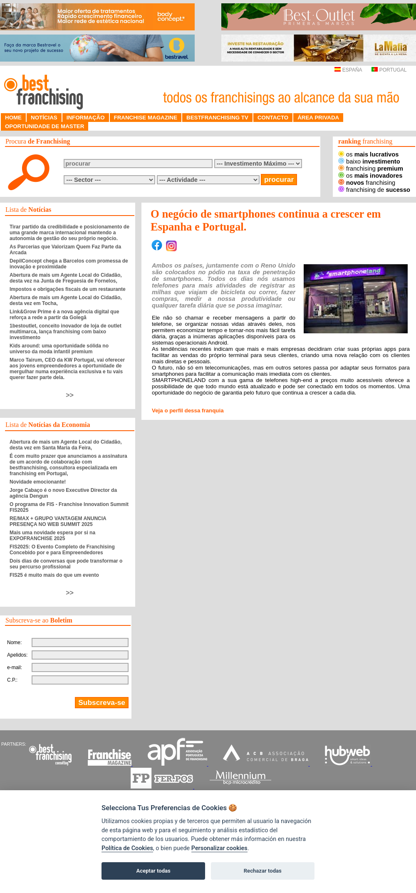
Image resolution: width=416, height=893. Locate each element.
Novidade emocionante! (38, 482)
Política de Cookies (127, 848)
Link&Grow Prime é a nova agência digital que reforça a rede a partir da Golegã (64, 314)
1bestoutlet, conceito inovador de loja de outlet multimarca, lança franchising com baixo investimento (65, 331)
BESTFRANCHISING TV (217, 117)
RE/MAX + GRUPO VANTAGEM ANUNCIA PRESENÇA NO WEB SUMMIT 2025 (58, 521)
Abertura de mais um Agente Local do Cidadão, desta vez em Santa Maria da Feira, (66, 445)
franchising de (374, 189)
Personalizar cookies (219, 848)
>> (70, 395)
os (368, 154)
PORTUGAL (388, 70)
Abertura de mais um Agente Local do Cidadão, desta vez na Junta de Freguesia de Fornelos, (66, 278)
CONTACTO (273, 117)
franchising (370, 168)
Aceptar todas (153, 871)
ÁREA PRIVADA (318, 117)
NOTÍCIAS (44, 117)
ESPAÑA (348, 70)
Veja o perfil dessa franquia (188, 410)
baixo (369, 161)
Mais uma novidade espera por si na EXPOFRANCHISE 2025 (52, 535)
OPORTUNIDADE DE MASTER (44, 126)
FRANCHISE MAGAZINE (146, 117)
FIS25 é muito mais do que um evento (54, 575)
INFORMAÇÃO (86, 117)
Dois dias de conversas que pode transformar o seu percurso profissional (66, 564)
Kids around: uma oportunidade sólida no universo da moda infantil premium (59, 349)
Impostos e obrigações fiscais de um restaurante (68, 289)
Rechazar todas (263, 871)
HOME (13, 117)
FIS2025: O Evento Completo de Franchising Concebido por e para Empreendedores (62, 550)
